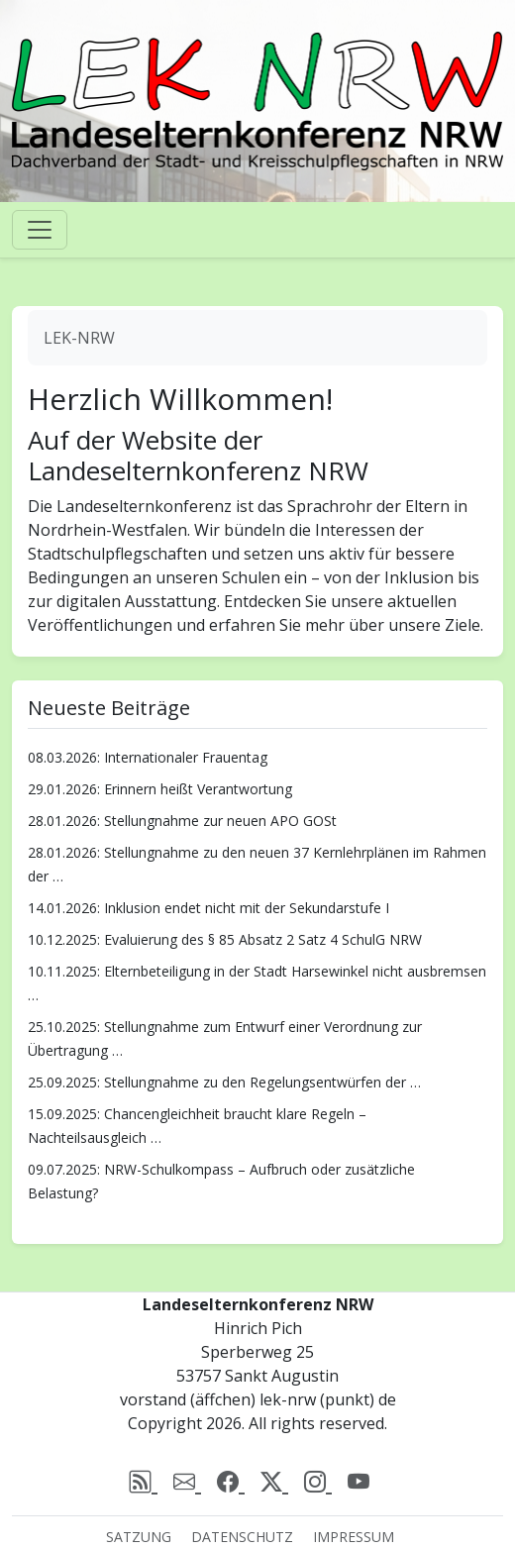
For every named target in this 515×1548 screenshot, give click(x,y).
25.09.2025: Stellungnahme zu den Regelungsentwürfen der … (224, 1082)
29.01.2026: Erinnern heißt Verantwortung (160, 788)
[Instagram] (318, 1482)
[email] (187, 1482)
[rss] (143, 1482)
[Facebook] (231, 1482)
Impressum (353, 1536)
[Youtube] (358, 1482)
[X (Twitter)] (274, 1482)
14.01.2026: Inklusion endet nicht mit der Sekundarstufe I (208, 907)
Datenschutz (242, 1536)
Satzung (138, 1536)
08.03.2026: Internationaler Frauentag (147, 757)
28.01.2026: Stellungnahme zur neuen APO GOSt (182, 820)
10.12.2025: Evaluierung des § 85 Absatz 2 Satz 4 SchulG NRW (225, 939)
